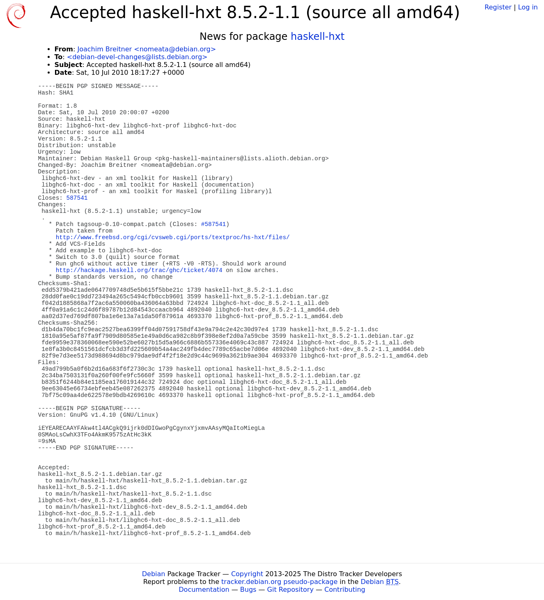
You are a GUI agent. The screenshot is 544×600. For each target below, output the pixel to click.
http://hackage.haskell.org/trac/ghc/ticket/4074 (139, 270)
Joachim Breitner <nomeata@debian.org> (146, 49)
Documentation (204, 589)
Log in (528, 7)
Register (498, 7)
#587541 (213, 224)
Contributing (344, 589)
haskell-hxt (317, 36)
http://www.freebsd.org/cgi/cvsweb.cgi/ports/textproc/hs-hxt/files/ (173, 237)
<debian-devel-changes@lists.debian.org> (137, 57)
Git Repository (290, 589)
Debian (153, 574)
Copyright (247, 574)
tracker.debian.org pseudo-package (279, 582)
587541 (77, 198)
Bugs (248, 589)
